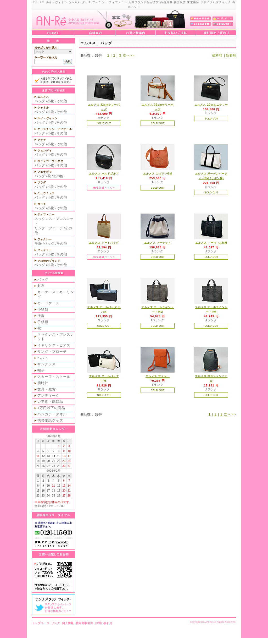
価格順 (217, 55)
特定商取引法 (84, 623)
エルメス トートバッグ (104, 242)
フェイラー (44, 250)
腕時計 (42, 383)
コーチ (41, 204)
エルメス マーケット (157, 242)
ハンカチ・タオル (52, 414)
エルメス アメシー (158, 376)
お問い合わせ (103, 623)
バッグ (40, 101)
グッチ (41, 139)
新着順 (231, 55)
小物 (50, 101)
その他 (62, 101)
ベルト (42, 358)
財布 (41, 286)
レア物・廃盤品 (50, 401)
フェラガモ (44, 171)
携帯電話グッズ (50, 420)
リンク (55, 623)
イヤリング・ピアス (53, 345)
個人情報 (68, 623)
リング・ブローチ (49, 228)
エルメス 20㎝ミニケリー (211, 104)
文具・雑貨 (46, 389)
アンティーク (48, 395)
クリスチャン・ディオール (54, 129)
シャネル (43, 107)
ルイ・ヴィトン (47, 118)
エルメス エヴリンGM (157, 173)
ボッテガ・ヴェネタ (50, 161)
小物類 (42, 309)
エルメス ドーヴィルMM (211, 242)
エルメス (43, 96)
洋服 (38, 244)
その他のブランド (48, 260)
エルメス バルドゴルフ (104, 173)
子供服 (42, 322)
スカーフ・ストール (53, 377)
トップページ (40, 623)
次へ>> (129, 55)
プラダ (41, 182)
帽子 (41, 370)
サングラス (46, 364)
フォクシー (44, 239)
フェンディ (44, 150)
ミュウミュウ (46, 193)
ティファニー (46, 214)
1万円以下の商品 (51, 408)
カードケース (48, 303)
